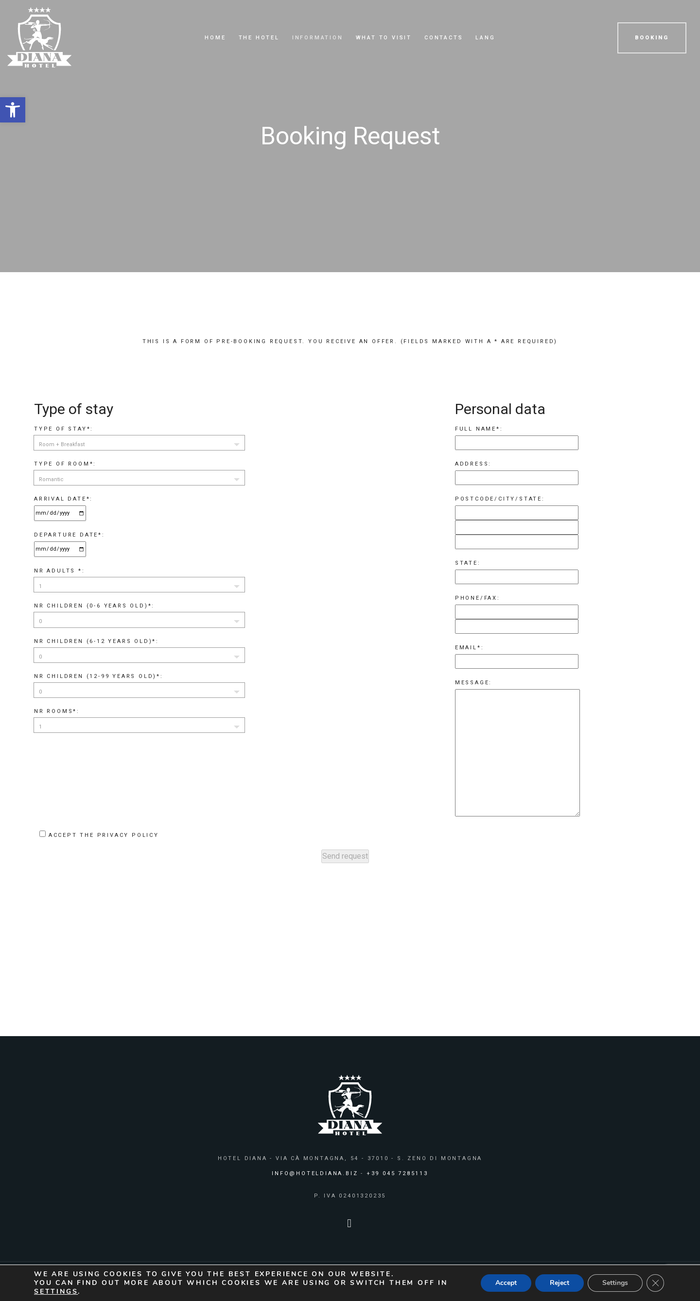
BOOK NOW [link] (557, 980)
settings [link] (56, 1291)
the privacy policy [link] (119, 835)
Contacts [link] (443, 38)
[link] (12, 109)
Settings (615, 1282)
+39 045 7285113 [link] (397, 1173)
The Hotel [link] (259, 38)
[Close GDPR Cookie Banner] (655, 1283)
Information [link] (317, 38)
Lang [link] (485, 38)
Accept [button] (506, 1282)
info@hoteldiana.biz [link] (315, 1173)
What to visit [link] (384, 38)
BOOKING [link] (652, 38)
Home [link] (215, 38)
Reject (559, 1282)
